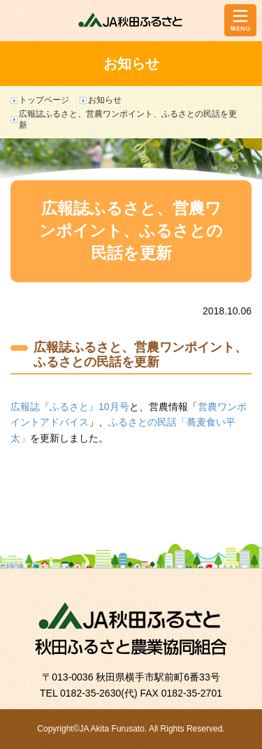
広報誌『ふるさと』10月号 (69, 406)
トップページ (44, 100)
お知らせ (105, 100)
